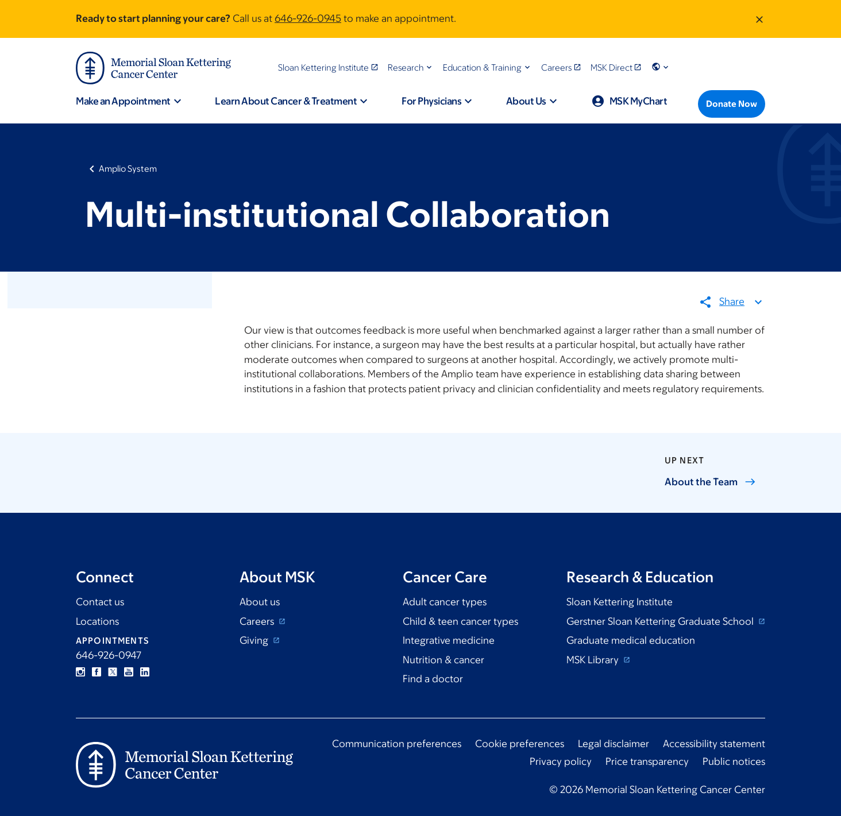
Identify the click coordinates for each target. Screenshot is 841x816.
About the (710, 482)
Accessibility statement (714, 743)
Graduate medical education (630, 640)
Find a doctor (433, 678)
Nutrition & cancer (443, 660)
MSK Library (593, 660)
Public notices (734, 761)
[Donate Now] (731, 104)
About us (260, 602)
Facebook (96, 671)
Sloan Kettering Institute (619, 602)
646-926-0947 (108, 655)
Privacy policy (561, 761)
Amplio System (128, 168)
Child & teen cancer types (460, 621)
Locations (97, 621)
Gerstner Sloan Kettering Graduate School (661, 621)
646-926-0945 (308, 18)
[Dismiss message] (759, 18)
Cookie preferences (519, 743)
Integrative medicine (449, 640)
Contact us (100, 602)
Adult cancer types (445, 602)
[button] (411, 67)
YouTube (128, 671)
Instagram (80, 671)
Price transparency (647, 761)
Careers (258, 621)
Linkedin (144, 671)
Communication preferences (396, 743)
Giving (255, 640)
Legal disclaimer (613, 743)
